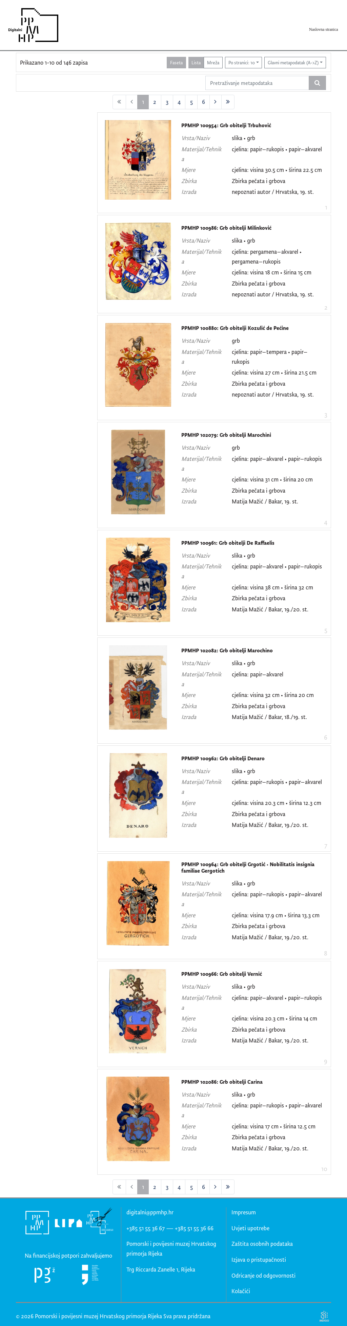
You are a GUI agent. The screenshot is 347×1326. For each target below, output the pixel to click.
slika (237, 138)
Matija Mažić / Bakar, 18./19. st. (269, 717)
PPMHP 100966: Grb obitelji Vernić (221, 974)
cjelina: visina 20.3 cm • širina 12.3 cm (276, 803)
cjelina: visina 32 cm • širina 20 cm (273, 695)
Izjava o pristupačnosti (258, 1259)
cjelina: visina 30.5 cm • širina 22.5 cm (277, 170)
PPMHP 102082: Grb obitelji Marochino (227, 650)
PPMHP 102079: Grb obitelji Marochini (226, 435)
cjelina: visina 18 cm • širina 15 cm (271, 272)
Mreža (213, 62)
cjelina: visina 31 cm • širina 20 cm (272, 479)
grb (251, 138)
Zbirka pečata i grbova (258, 181)
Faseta (176, 62)
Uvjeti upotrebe (250, 1228)
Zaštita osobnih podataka (262, 1244)
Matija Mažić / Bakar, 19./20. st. (270, 609)
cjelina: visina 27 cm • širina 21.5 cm (274, 372)
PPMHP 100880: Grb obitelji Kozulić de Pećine (235, 328)
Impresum (243, 1212)
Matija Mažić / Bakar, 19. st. (265, 501)
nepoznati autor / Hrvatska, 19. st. (273, 192)
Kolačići (240, 1291)
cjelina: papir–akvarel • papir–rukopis (277, 459)
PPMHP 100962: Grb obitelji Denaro (223, 758)
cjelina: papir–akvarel (257, 674)
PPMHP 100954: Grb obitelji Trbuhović (226, 125)
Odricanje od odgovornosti (263, 1275)
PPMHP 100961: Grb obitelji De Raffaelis (227, 543)
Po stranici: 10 (241, 62)
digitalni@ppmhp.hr (150, 1212)
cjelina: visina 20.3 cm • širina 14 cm (274, 1018)
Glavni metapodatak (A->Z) (293, 62)
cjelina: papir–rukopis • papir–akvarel (277, 149)
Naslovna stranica (323, 29)
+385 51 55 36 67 (145, 1228)
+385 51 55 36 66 (194, 1228)
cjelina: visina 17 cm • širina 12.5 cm (273, 1126)
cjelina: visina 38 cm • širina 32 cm (272, 587)
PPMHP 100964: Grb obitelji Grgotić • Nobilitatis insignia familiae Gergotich (247, 867)
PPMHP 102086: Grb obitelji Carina (222, 1082)
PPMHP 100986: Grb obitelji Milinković (226, 228)
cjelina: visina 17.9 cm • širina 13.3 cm (276, 915)
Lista (196, 62)
